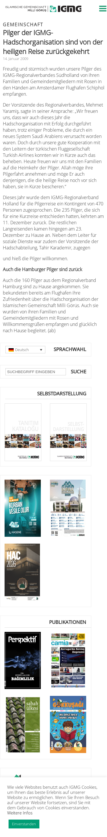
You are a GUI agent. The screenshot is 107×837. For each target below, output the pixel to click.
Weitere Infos (20, 813)
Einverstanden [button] (24, 823)
